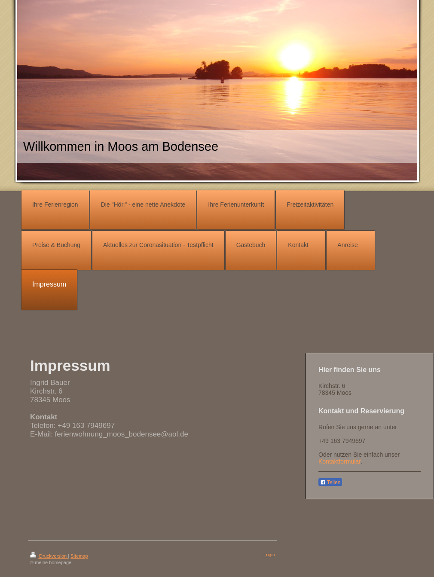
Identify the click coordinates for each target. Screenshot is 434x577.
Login (269, 554)
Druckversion (49, 556)
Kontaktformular (339, 461)
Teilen (330, 482)
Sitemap (79, 556)
